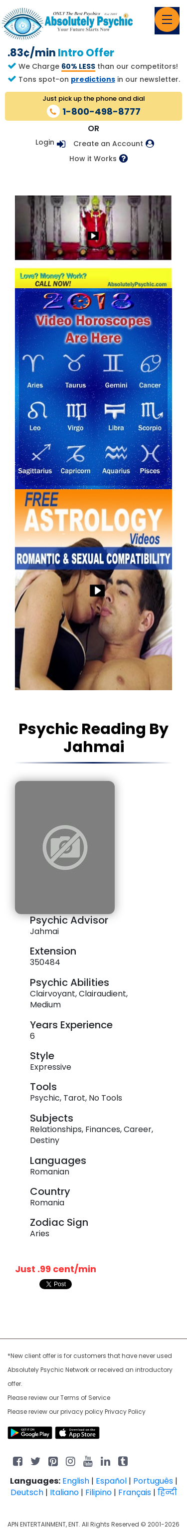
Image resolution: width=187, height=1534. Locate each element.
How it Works (93, 159)
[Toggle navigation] (167, 19)
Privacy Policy (125, 1411)
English (75, 1481)
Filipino (98, 1492)
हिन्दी (167, 1492)
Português (153, 1481)
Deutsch (26, 1492)
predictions (93, 79)
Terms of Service (85, 1397)
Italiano (64, 1492)
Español (111, 1481)
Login (44, 142)
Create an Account (108, 144)
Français (134, 1492)
